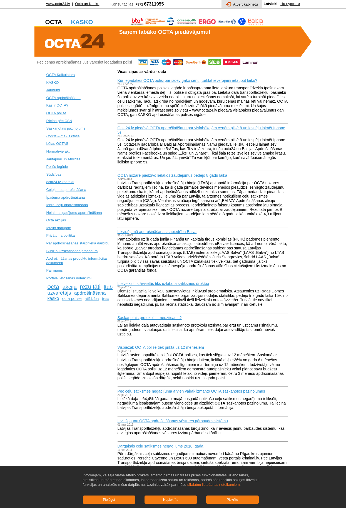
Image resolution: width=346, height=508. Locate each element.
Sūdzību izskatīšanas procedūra (72, 251)
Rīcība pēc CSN (59, 121)
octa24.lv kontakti (60, 182)
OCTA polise (56, 113)
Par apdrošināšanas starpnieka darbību (77, 243)
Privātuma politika (60, 235)
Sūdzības (53, 174)
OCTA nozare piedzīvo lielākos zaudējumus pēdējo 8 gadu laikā (172, 175)
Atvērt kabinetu (242, 4)
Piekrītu (232, 500)
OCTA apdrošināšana (63, 98)
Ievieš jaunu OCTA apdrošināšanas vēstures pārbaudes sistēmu (173, 421)
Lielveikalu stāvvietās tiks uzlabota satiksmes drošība (163, 283)
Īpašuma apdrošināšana (65, 197)
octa (53, 286)
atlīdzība (92, 299)
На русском (290, 4)
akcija (70, 287)
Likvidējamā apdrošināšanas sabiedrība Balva (157, 231)
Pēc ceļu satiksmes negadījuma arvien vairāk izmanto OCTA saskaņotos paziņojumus (191, 391)
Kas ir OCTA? (57, 105)
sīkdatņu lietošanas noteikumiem (213, 484)
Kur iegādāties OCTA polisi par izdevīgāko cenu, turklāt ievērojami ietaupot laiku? (187, 80)
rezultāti (90, 287)
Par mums (54, 270)
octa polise (72, 298)
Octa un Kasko (87, 4)
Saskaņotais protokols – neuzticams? (150, 317)
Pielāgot (109, 500)
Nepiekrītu (170, 500)
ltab (108, 287)
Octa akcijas (56, 220)
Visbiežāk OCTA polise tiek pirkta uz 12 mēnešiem (161, 347)
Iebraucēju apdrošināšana (67, 205)
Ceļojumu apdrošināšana (66, 190)
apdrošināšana (90, 293)
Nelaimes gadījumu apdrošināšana (74, 213)
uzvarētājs (59, 293)
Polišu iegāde (57, 167)
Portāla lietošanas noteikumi (69, 278)
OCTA (141, 369)
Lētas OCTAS (57, 143)
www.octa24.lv (58, 4)
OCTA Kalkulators (60, 75)
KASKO (52, 82)
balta (105, 299)
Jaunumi (53, 90)
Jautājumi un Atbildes (63, 159)
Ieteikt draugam (58, 228)
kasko (53, 298)
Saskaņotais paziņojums (65, 128)
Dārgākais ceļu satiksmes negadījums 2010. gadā (160, 446)
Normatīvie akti (58, 151)
